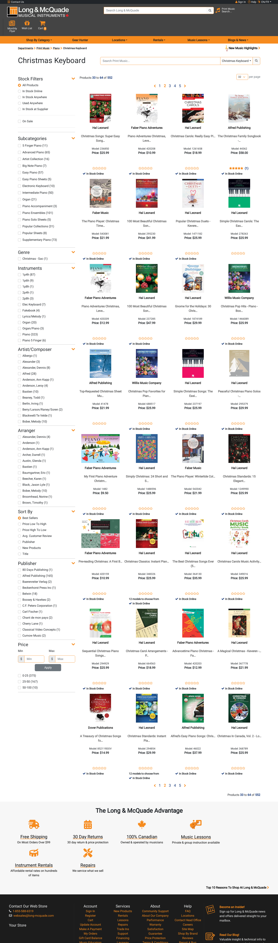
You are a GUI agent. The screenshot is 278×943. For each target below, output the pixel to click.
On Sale (25, 108)
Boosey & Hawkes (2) (34, 586)
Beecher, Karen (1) (32, 465)
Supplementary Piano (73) (37, 226)
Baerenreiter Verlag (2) (35, 568)
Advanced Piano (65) (34, 139)
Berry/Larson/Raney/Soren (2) (40, 396)
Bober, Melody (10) (32, 408)
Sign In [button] (240, 1)
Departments (25, 34)
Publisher (26, 528)
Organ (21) (27, 186)
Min (20, 637)
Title (23, 540)
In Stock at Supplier (33, 96)
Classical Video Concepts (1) (39, 616)
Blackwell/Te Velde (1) (35, 402)
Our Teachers (155, 914)
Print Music (43, 34)
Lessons (122, 878)
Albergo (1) (27, 342)
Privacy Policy (155, 905)
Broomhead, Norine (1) (35, 483)
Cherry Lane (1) (30, 610)
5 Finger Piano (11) (33, 132)
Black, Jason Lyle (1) (34, 471)
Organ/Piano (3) (31, 315)
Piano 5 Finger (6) (32, 327)
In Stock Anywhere (32, 84)
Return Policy (155, 909)
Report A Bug (187, 900)
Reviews (187, 896)
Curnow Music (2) (32, 622)
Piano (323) (28, 321)
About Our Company (155, 873)
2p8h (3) (26, 285)
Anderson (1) (28, 429)
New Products (29, 534)
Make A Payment (90, 887)
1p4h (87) (26, 261)
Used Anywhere (30, 90)
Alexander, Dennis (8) (34, 354)
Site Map (188, 887)
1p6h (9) (26, 267)
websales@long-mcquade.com (31, 873)
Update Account (90, 882)
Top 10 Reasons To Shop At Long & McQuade (237, 845)
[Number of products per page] (242, 64)
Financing (122, 896)
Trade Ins (123, 887)
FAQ (188, 869)
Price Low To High (32, 510)
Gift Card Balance (90, 896)
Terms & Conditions (155, 900)
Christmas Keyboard (235, 47)
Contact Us (15, 2)
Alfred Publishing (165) (35, 562)
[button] (268, 13)
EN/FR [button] (263, 1)
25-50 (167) (28, 668)
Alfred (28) (27, 360)
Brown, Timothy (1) (33, 489)
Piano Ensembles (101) (35, 199)
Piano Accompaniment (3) (37, 193)
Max (52, 637)
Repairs (123, 882)
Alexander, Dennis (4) (34, 423)
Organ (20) (27, 309)
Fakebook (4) (29, 297)
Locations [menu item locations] (118, 27)
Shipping (123, 905)
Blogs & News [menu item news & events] (237, 27)
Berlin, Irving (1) (30, 390)
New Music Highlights (242, 35)
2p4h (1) (26, 279)
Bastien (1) (27, 453)
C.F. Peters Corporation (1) (37, 592)
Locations (187, 873)
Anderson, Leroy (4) (33, 372)
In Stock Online (30, 78)
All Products (28, 72)
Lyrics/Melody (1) (32, 303)
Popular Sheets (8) (32, 220)
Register (90, 873)
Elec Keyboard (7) (32, 291)
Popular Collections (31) (36, 213)
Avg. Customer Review (35, 522)
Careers (188, 882)
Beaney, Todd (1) (31, 384)
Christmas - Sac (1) (33, 245)
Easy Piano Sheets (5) (34, 166)
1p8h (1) (26, 273)
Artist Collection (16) (33, 146)
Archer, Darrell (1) (31, 441)
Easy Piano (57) (30, 159)
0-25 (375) (27, 662)
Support (123, 891)
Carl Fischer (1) (30, 598)
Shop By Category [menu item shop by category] (38, 27)
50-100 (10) (28, 674)
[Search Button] (200, 13)
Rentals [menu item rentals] (158, 27)
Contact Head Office (188, 878)
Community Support (155, 869)
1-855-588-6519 (21, 869)
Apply (48, 654)
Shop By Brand (188, 891)
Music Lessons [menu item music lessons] (197, 27)
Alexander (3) (29, 348)
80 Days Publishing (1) (35, 556)
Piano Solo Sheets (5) (34, 206)
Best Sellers (28, 504)
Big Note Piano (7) (32, 152)
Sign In (90, 869)
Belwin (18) (27, 580)
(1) (246, 155)
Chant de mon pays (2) (35, 604)
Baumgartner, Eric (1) (34, 459)
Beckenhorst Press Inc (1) (37, 574)
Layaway (123, 900)
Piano (56, 34)
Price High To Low (32, 516)
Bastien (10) (28, 378)
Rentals (123, 873)
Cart (90, 878)
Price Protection (155, 896)
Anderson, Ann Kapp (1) (36, 366)
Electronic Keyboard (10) (36, 172)
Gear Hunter (80, 27)
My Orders (90, 891)
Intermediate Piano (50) (35, 179)
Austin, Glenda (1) (32, 447)
